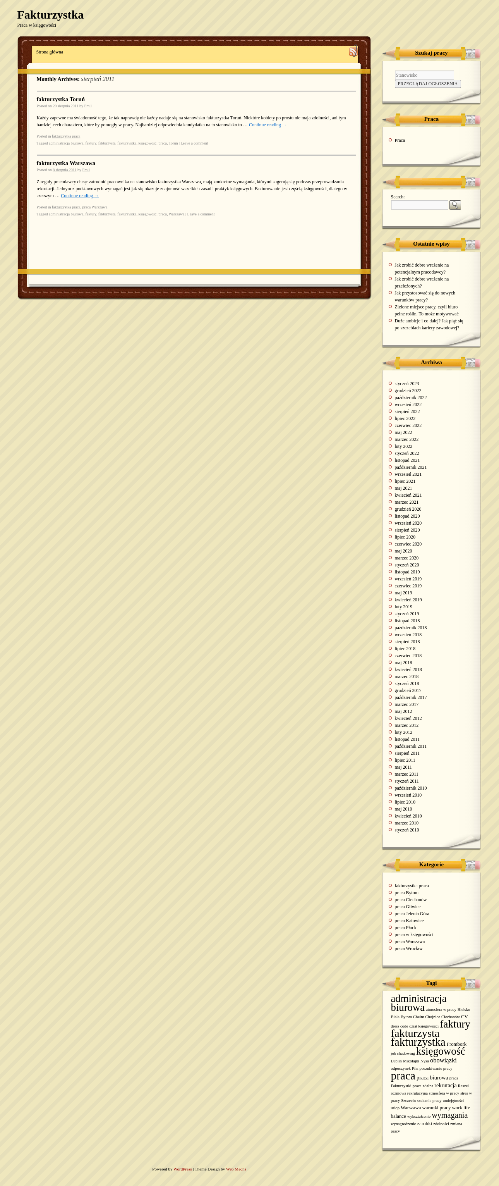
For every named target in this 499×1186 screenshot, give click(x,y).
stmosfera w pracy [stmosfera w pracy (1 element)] (444, 1093)
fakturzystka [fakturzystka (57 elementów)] (418, 1042)
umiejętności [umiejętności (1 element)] (453, 1100)
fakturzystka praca (66, 136)
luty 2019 (404, 606)
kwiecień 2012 (408, 718)
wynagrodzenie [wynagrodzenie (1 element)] (403, 1124)
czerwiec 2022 (408, 425)
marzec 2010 (407, 823)
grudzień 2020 (408, 509)
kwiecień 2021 (408, 495)
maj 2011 (403, 767)
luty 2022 (404, 446)
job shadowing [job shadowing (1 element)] (403, 1053)
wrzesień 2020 (408, 523)
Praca (400, 140)
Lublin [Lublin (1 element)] (396, 1061)
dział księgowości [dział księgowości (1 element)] (424, 1026)
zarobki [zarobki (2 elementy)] (424, 1123)
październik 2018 (411, 627)
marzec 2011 (406, 774)
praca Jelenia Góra (412, 913)
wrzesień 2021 (408, 474)
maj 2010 (403, 809)
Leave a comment (194, 143)
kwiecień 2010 (408, 816)
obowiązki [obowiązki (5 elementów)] (443, 1060)
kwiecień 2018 (408, 669)
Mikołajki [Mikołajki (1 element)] (411, 1061)
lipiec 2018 (405, 648)
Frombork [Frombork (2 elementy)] (456, 1044)
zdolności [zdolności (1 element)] (441, 1124)
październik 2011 (411, 746)
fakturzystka (126, 143)
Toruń (173, 143)
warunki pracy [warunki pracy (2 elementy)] (436, 1107)
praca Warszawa (95, 207)
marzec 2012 (407, 725)
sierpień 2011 (407, 753)
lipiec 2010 (405, 802)
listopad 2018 (407, 620)
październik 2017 (411, 697)
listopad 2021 (407, 460)
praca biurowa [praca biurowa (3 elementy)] (432, 1077)
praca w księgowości (414, 934)
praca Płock (406, 927)
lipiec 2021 (405, 481)
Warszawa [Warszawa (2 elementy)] (411, 1107)
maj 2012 (403, 711)
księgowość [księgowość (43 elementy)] (440, 1051)
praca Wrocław (409, 948)
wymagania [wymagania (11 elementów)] (450, 1115)
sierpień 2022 (407, 411)
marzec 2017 (407, 704)
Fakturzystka (50, 14)
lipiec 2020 (405, 537)
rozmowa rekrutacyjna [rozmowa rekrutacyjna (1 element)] (409, 1093)
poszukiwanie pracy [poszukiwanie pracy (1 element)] (436, 1068)
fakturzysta (106, 143)
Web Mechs (236, 1169)
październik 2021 (411, 467)
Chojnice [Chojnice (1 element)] (432, 1017)
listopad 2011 (407, 739)
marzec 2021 (407, 502)
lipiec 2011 (405, 760)
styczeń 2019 (407, 613)
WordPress (183, 1169)
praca (162, 143)
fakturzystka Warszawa (66, 163)
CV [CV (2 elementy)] (464, 1016)
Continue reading (268, 124)
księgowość (148, 143)
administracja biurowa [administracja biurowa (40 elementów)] (419, 1003)
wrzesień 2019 (408, 579)
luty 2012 (404, 732)
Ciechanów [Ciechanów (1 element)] (450, 1017)
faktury (90, 143)
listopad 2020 (407, 516)
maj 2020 (403, 551)
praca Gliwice (408, 906)
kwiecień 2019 (408, 599)
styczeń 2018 (407, 683)
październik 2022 (411, 397)
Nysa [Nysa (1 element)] (424, 1061)
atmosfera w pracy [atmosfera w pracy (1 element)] (441, 1009)
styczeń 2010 (407, 830)
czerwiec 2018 (408, 655)
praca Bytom (407, 892)
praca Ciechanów (411, 899)
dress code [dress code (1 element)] (399, 1026)
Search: (398, 197)
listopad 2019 (407, 572)
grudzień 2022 (408, 390)
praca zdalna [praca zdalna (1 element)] (423, 1086)
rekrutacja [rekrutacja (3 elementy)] (445, 1085)
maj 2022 (403, 432)
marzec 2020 (407, 558)
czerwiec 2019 (408, 586)
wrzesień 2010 (408, 795)
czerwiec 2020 (408, 544)
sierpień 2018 (407, 641)
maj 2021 (403, 488)
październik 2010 (411, 788)
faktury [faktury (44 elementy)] (455, 1024)
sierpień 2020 (407, 530)
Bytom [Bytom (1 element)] (406, 1017)
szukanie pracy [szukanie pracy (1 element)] (429, 1100)
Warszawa (177, 214)
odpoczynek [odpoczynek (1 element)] (401, 1068)
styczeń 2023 (407, 383)
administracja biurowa (66, 143)
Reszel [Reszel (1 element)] (463, 1086)
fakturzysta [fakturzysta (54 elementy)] (415, 1033)
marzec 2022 (407, 439)
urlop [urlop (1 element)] (395, 1108)
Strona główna (49, 52)
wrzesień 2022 (408, 404)
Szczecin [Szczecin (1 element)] (408, 1100)
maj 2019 (403, 593)
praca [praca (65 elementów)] (403, 1075)
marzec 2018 (407, 676)
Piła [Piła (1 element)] (415, 1068)
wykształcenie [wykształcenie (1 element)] (418, 1116)
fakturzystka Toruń (61, 99)
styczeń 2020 (407, 565)
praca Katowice (409, 920)
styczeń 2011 (407, 781)
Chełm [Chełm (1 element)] (418, 1017)
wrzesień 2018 (408, 634)
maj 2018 (403, 662)
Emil (87, 106)
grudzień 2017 (408, 690)
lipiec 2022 (405, 418)
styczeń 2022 (407, 453)
